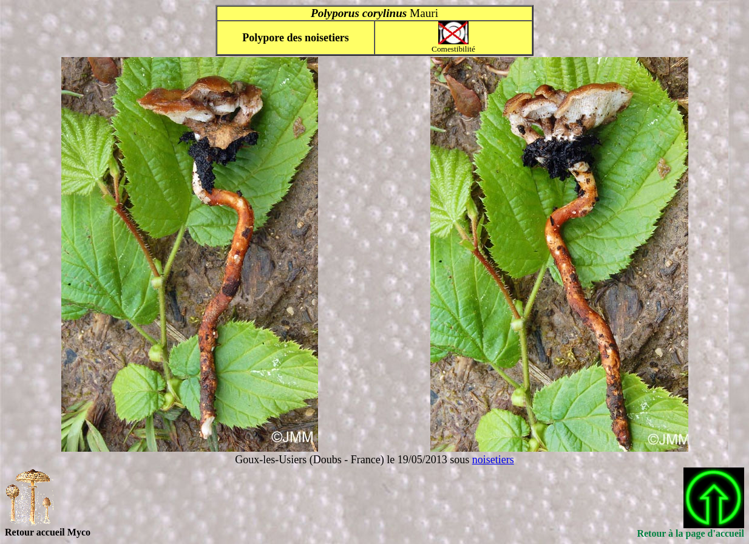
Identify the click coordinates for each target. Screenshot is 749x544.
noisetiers (493, 460)
